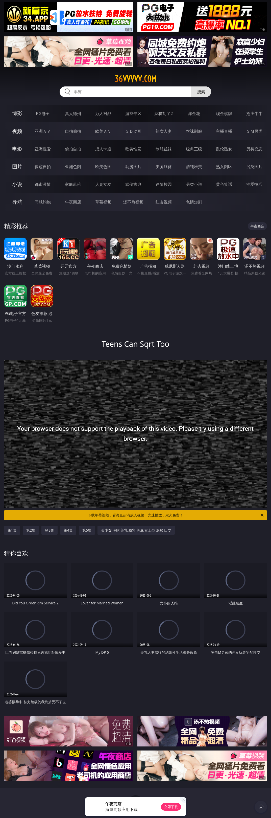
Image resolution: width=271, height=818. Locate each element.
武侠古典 (133, 184)
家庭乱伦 (73, 184)
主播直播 (224, 131)
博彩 (17, 113)
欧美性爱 (133, 149)
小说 (17, 184)
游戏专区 (133, 113)
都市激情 (43, 184)
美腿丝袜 (164, 166)
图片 (17, 166)
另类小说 (194, 184)
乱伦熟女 (224, 149)
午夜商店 (73, 202)
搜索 (201, 92)
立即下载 (171, 806)
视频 (17, 131)
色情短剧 (194, 202)
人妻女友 (103, 184)
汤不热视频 (133, 202)
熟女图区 (224, 166)
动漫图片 (133, 166)
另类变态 (254, 149)
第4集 (68, 530)
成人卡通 (103, 149)
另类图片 (254, 166)
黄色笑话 (224, 184)
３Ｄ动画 (133, 131)
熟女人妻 (164, 131)
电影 (17, 148)
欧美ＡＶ (103, 131)
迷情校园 (164, 184)
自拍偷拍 (73, 131)
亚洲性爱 (43, 149)
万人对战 (103, 113)
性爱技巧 (254, 184)
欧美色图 (103, 166)
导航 (17, 201)
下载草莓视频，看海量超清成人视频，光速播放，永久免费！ (176, 515)
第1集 (12, 530)
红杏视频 (164, 202)
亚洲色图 (73, 166)
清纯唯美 (194, 166)
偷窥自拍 (43, 166)
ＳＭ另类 (254, 131)
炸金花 (194, 113)
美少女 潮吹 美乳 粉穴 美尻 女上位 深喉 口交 (136, 530)
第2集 (30, 530)
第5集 (86, 530)
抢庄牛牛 (254, 113)
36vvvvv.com (135, 79)
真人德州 (73, 113)
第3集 (49, 530)
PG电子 (43, 113)
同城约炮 (43, 202)
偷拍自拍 (73, 149)
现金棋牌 (224, 113)
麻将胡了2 (163, 113)
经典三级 (194, 149)
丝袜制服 (194, 131)
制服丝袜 (164, 149)
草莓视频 (103, 202)
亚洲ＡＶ (43, 131)
